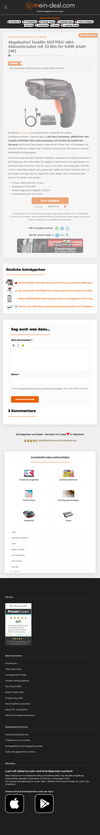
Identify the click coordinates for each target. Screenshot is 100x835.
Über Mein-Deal (13, 670)
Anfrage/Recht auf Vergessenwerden (24, 747)
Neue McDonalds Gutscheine (20, 716)
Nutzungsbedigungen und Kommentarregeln (40, 390)
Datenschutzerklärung (16, 735)
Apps (14, 545)
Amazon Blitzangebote (17, 682)
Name (15, 375)
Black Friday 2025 (14, 693)
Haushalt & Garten (35, 37)
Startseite (14, 37)
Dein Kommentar (21, 341)
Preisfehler (45, 780)
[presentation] (14, 347)
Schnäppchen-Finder (15, 676)
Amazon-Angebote (20, 539)
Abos (14, 533)
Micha (12, 57)
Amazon (23, 134)
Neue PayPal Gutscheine (17, 705)
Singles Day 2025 (14, 699)
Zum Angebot (50, 202)
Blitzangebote (18, 557)
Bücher (15, 568)
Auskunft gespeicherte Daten (20, 753)
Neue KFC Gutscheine (16, 711)
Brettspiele (17, 562)
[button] (13, 346)
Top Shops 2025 (13, 687)
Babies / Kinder (18, 551)
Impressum (11, 664)
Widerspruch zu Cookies (17, 741)
